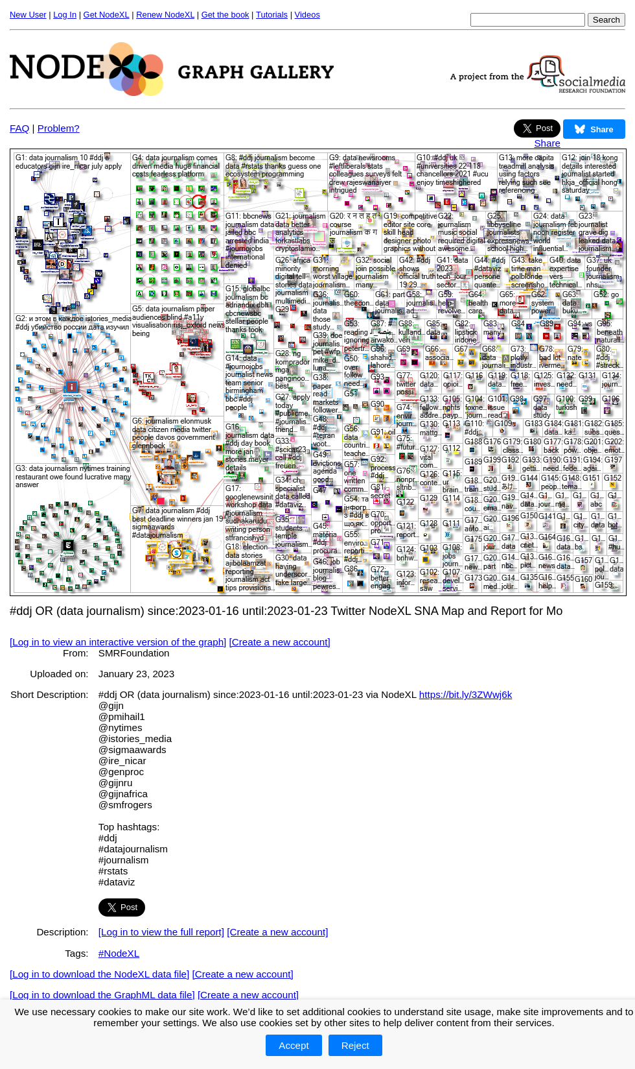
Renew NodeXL (165, 14)
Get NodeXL (107, 14)
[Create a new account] (279, 641)
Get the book (225, 14)
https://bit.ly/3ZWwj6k (465, 694)
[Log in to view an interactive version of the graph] (118, 641)
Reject (355, 1045)
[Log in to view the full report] (161, 931)
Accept (293, 1045)
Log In (64, 14)
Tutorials (272, 14)
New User (28, 14)
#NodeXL (118, 953)
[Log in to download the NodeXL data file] (99, 973)
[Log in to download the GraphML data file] (102, 994)
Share (547, 143)
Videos (307, 14)
